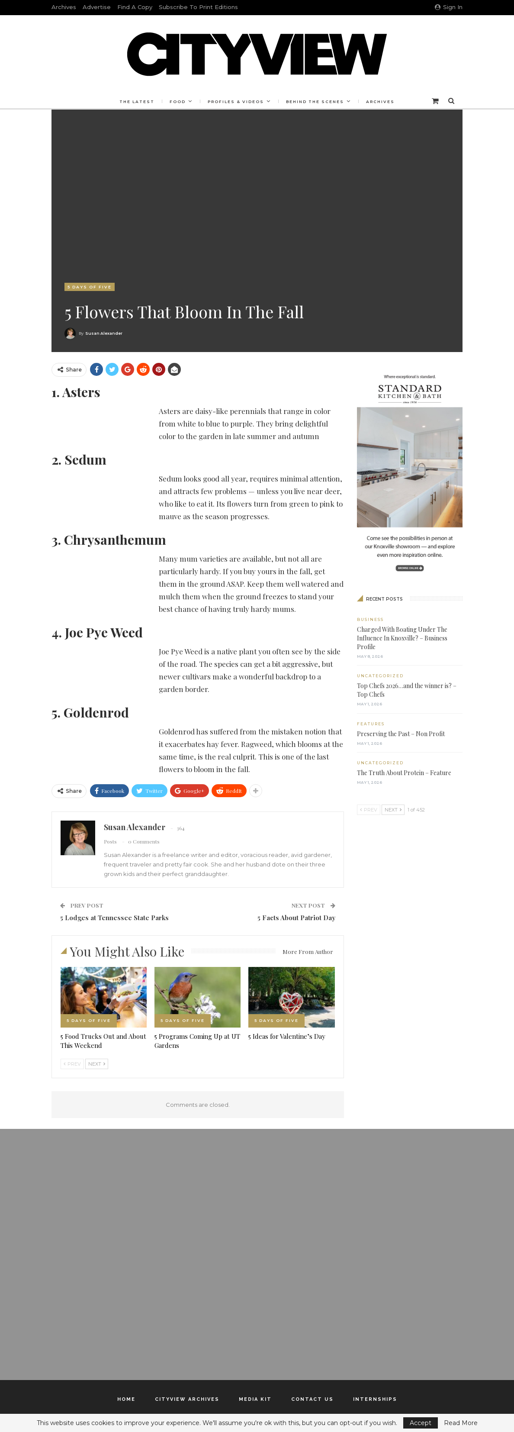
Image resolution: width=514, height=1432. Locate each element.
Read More (461, 1423)
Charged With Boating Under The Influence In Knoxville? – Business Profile (402, 638)
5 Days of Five (89, 286)
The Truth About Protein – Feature (404, 773)
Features (371, 723)
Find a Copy (134, 6)
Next (96, 1064)
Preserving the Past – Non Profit (401, 734)
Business (370, 619)
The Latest (134, 101)
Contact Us (312, 1399)
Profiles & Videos (236, 101)
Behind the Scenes (316, 101)
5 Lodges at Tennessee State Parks (114, 917)
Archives (63, 6)
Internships (375, 1399)
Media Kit (255, 1399)
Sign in (449, 6)
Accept (420, 1423)
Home (126, 1399)
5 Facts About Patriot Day (296, 917)
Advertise (97, 6)
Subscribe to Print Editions (198, 6)
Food (176, 101)
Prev (72, 1064)
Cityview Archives (187, 1399)
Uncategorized (380, 675)
